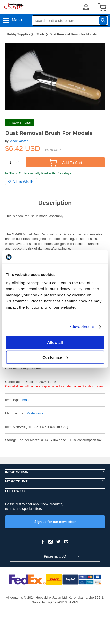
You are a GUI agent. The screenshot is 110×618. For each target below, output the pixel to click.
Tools (41, 34)
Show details (82, 327)
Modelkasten (18, 141)
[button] (96, 49)
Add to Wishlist (21, 182)
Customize (55, 357)
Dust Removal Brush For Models (73, 34)
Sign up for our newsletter (55, 522)
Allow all (55, 342)
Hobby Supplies (18, 34)
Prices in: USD (55, 556)
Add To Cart (65, 162)
